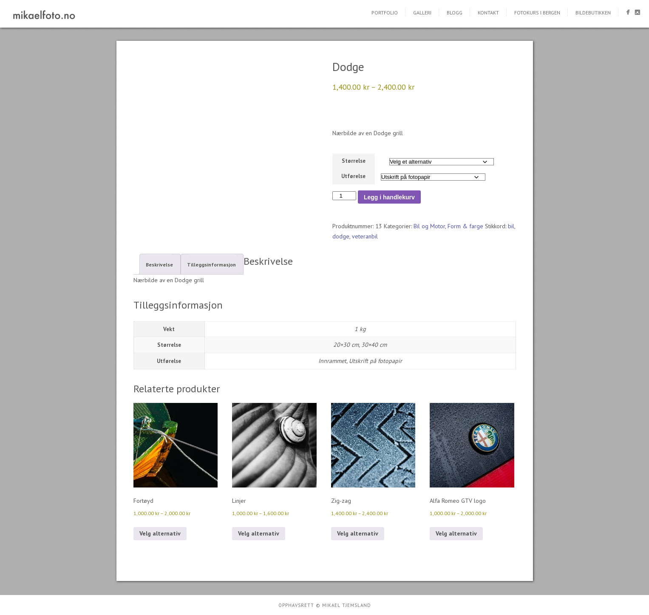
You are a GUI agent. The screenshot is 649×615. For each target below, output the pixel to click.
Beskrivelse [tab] (159, 264)
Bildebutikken (593, 12)
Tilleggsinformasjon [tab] (211, 264)
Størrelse (354, 160)
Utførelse (353, 176)
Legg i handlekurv (389, 197)
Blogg (454, 12)
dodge (340, 236)
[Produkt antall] (344, 195)
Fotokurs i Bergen (537, 12)
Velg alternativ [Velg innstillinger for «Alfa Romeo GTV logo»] (456, 533)
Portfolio (384, 12)
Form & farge (465, 226)
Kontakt (488, 12)
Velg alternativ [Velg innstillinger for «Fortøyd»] (160, 533)
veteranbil (365, 236)
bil (511, 226)
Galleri (422, 12)
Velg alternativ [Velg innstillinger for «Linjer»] (258, 533)
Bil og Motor (429, 226)
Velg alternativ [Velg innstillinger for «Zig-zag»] (357, 533)
